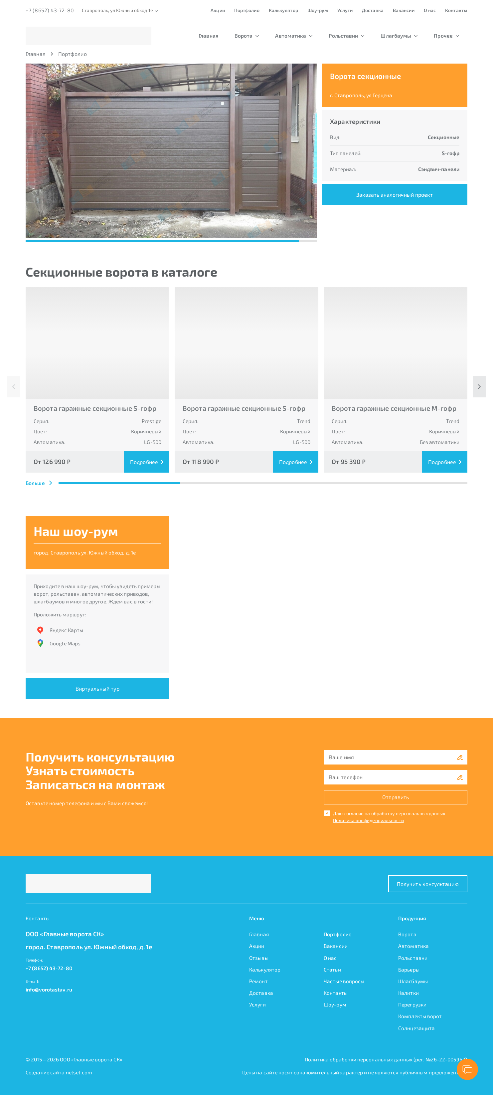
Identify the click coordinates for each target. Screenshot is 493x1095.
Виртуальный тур (98, 688)
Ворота (247, 36)
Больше (39, 483)
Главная (209, 36)
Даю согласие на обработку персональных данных (389, 813)
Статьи (332, 970)
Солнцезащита (416, 1028)
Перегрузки (412, 1004)
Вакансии (403, 10)
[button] (181, 151)
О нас (430, 10)
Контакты (456, 10)
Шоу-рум (317, 10)
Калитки (408, 993)
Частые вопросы (344, 981)
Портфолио (246, 10)
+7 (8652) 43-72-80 (50, 10)
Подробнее (146, 462)
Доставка (373, 10)
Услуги (345, 10)
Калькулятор (283, 10)
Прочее (446, 36)
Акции (218, 10)
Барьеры (408, 970)
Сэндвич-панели (438, 169)
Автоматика (294, 36)
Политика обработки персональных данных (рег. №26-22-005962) (386, 1059)
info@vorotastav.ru (49, 989)
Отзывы (258, 958)
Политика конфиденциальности (368, 820)
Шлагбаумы (399, 36)
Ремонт (258, 981)
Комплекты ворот (420, 1016)
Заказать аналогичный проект (394, 194)
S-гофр (450, 153)
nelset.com (79, 1072)
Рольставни (347, 36)
